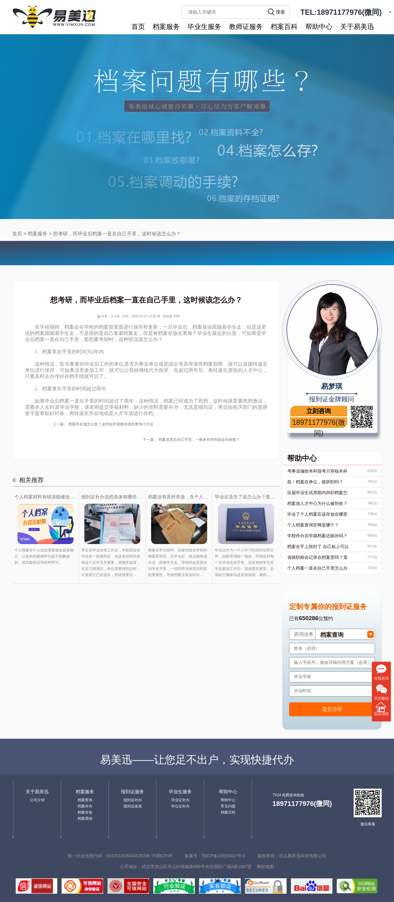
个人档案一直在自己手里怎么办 (317, 568)
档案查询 (85, 800)
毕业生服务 (204, 26)
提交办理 (332, 709)
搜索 (280, 11)
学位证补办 (180, 806)
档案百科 (284, 26)
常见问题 (228, 806)
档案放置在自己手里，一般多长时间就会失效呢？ (199, 439)
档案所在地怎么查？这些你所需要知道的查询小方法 (110, 424)
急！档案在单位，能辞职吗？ (315, 481)
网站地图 (265, 866)
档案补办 (85, 806)
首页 (138, 26)
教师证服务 (246, 26)
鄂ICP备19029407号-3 (223, 855)
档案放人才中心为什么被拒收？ (317, 503)
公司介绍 (37, 800)
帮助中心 (318, 26)
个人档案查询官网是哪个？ (313, 524)
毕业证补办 (180, 800)
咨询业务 (304, 634)
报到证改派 (132, 806)
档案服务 (166, 26)
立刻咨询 (318, 411)
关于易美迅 (357, 26)
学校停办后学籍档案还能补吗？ (317, 535)
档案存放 (85, 812)
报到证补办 (132, 800)
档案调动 (85, 818)
